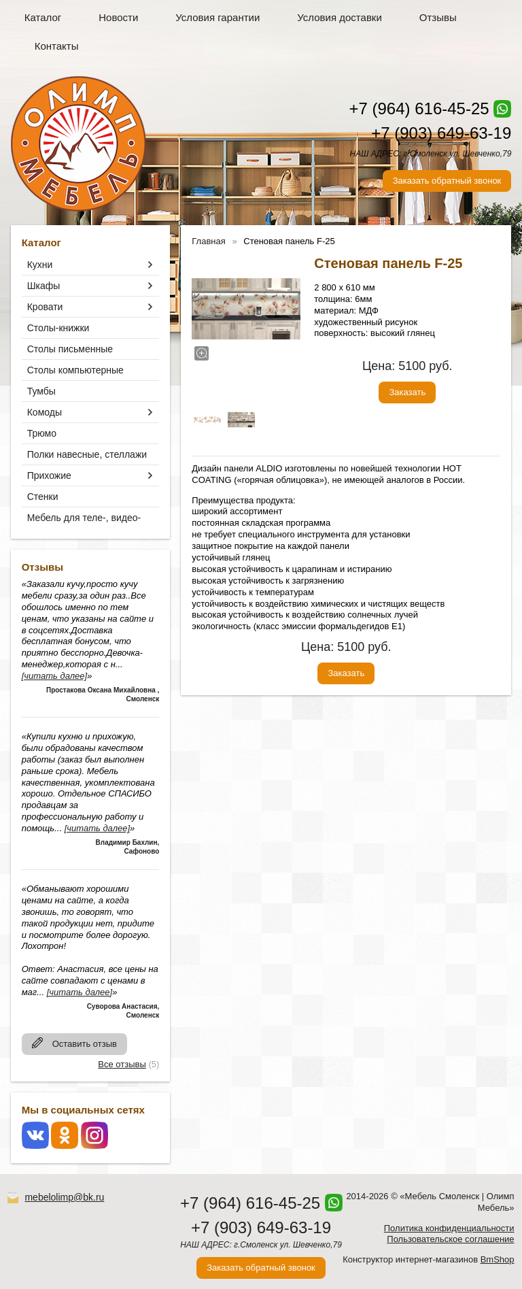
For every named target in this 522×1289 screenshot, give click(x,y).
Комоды (44, 412)
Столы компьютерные (75, 370)
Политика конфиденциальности (449, 1228)
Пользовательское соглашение (450, 1239)
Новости (118, 17)
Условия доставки (339, 17)
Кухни (40, 264)
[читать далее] (54, 676)
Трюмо (41, 433)
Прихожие (49, 475)
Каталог (43, 17)
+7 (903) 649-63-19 (441, 133)
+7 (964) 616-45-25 (419, 108)
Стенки (42, 496)
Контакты (57, 46)
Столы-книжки (58, 327)
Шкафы (43, 285)
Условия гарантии (217, 17)
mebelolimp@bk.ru (64, 1197)
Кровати (45, 306)
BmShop (498, 1259)
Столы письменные (70, 349)
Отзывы (438, 17)
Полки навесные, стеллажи (87, 454)
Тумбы (41, 391)
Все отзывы (121, 1064)
